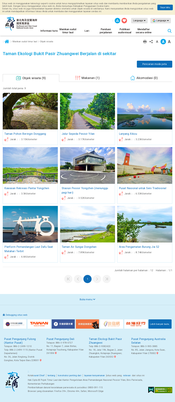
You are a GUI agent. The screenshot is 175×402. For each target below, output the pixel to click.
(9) (34, 78)
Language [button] (138, 20)
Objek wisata (46, 41)
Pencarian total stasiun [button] (169, 31)
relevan (127, 375)
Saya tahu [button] (165, 7)
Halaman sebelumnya (78, 279)
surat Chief (39, 375)
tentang (51, 375)
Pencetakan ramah (145, 41)
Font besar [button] (169, 41)
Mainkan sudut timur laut (24, 41)
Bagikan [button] (151, 41)
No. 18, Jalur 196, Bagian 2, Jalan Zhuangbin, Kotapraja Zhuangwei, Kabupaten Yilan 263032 (105, 353)
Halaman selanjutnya (97, 279)
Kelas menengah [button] (163, 41)
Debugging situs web (16, 315)
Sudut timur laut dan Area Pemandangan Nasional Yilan (12, 381)
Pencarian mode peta (154, 64)
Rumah (7, 41)
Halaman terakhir (107, 279)
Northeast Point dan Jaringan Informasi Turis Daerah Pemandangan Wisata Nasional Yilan (21, 23)
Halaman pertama (68, 279)
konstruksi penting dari (69, 375)
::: (112, 20)
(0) (147, 78)
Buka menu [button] (86, 299)
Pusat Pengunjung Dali (60, 339)
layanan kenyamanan (94, 375)
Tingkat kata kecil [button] (157, 41)
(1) (90, 78)
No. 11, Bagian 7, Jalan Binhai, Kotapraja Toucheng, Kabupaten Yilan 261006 (65, 349)
